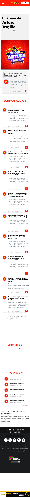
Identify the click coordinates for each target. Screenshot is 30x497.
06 (25, 317)
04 (18, 317)
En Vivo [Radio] (25, 3)
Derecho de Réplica (22, 450)
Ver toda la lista (23, 349)
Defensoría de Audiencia (9, 450)
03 (14, 317)
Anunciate (7, 451)
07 (8, 319)
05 (22, 317)
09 (16, 319)
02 (10, 317)
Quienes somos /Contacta (18, 447)
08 (12, 319)
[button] (15, 491)
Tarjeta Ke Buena (5, 447)
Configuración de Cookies (19, 451)
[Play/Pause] (27, 494)
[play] (6, 81)
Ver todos (25, 405)
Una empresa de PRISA (15, 458)
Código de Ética (24, 448)
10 (19, 319)
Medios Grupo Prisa (15, 462)
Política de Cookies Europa (13, 448)
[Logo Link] (15, 3)
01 (6, 317)
